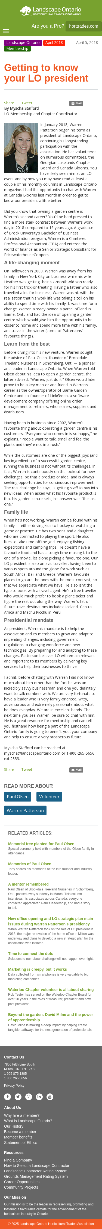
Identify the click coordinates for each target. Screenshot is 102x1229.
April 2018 (54, 42)
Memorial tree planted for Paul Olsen (51, 849)
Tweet (26, 102)
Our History (13, 1126)
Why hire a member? (21, 1115)
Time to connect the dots (51, 956)
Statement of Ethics (20, 1142)
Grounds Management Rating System (36, 1176)
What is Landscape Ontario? (28, 1121)
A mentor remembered (51, 896)
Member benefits (18, 1137)
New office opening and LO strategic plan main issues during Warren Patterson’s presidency (51, 931)
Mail (76, 103)
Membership (17, 48)
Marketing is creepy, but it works (51, 974)
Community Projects (21, 1187)
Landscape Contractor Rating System (35, 1171)
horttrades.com (83, 26)
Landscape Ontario (23, 42)
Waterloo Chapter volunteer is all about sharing (51, 996)
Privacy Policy (14, 1086)
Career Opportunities (21, 1182)
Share (9, 102)
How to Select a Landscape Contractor (36, 1165)
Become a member (20, 1132)
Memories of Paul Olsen (51, 869)
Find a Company (18, 1160)
